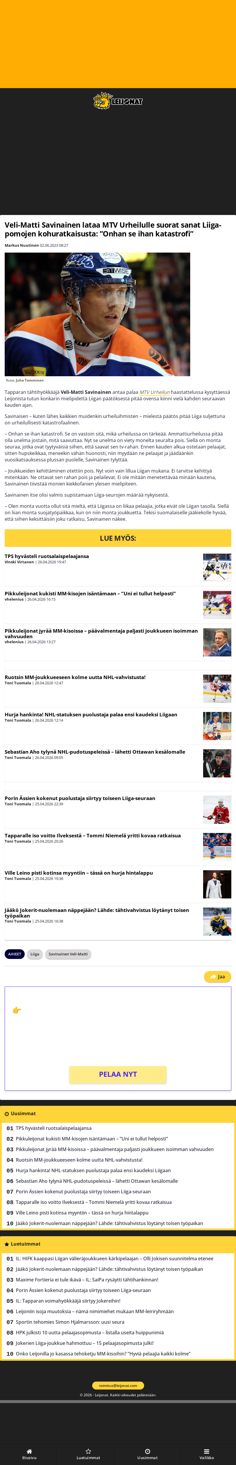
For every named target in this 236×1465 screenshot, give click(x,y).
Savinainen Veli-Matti (68, 954)
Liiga (35, 954)
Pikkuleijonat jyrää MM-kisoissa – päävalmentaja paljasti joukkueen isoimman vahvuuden (101, 633)
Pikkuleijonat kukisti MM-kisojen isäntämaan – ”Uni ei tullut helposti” (90, 593)
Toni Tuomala (18, 683)
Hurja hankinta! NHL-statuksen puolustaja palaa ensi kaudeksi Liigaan (91, 714)
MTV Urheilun (154, 392)
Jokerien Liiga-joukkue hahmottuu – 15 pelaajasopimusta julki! (85, 1343)
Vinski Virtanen (19, 562)
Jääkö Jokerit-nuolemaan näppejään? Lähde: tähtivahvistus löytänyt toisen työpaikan (97, 913)
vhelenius (14, 599)
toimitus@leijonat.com (118, 1385)
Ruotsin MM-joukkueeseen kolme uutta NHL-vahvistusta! (75, 677)
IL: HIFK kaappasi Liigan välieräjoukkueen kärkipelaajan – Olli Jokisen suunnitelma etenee (114, 1258)
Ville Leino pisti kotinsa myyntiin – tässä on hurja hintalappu (79, 872)
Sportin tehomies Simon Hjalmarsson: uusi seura (70, 1322)
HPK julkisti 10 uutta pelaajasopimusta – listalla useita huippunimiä (90, 1332)
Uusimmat (23, 1113)
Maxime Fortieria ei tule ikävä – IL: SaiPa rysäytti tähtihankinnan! (87, 1279)
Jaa (217, 976)
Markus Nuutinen (22, 245)
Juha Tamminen (30, 380)
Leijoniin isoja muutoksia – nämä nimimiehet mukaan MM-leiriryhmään (95, 1311)
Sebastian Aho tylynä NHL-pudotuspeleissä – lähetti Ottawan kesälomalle (95, 751)
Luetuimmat (26, 1244)
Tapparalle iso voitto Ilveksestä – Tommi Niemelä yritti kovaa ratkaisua (93, 835)
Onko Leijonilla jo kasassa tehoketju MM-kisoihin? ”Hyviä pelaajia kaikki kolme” (103, 1353)
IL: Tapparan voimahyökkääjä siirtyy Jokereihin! (68, 1301)
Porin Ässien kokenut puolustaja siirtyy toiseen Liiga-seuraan (80, 798)
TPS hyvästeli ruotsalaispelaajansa (47, 556)
